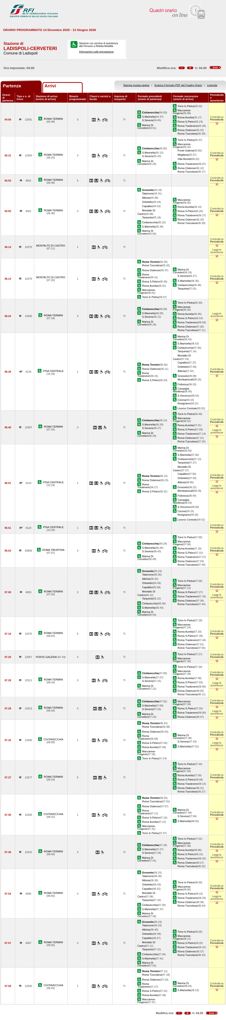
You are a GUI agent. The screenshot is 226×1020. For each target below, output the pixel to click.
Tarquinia (147, 217)
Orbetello (147, 202)
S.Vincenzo (184, 395)
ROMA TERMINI (53, 118)
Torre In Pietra (186, 106)
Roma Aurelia (185, 117)
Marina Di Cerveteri (145, 126)
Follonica (183, 384)
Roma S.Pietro (186, 121)
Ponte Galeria (186, 150)
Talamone (147, 193)
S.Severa (147, 120)
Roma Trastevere (188, 125)
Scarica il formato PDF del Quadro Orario (178, 85)
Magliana (183, 154)
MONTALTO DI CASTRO (50, 245)
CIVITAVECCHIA (53, 739)
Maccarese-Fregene (182, 112)
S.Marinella (148, 116)
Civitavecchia (149, 222)
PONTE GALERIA (46, 657)
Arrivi (50, 85)
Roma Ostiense (186, 130)
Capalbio (147, 206)
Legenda (212, 85)
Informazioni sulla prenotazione (96, 51)
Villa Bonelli (184, 159)
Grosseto (183, 376)
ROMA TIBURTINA (53, 550)
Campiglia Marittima (181, 390)
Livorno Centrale (187, 408)
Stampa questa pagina (136, 85)
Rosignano (184, 403)
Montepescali (185, 379)
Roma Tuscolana (187, 133)
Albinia (146, 197)
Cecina (182, 399)
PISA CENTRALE (53, 371)
